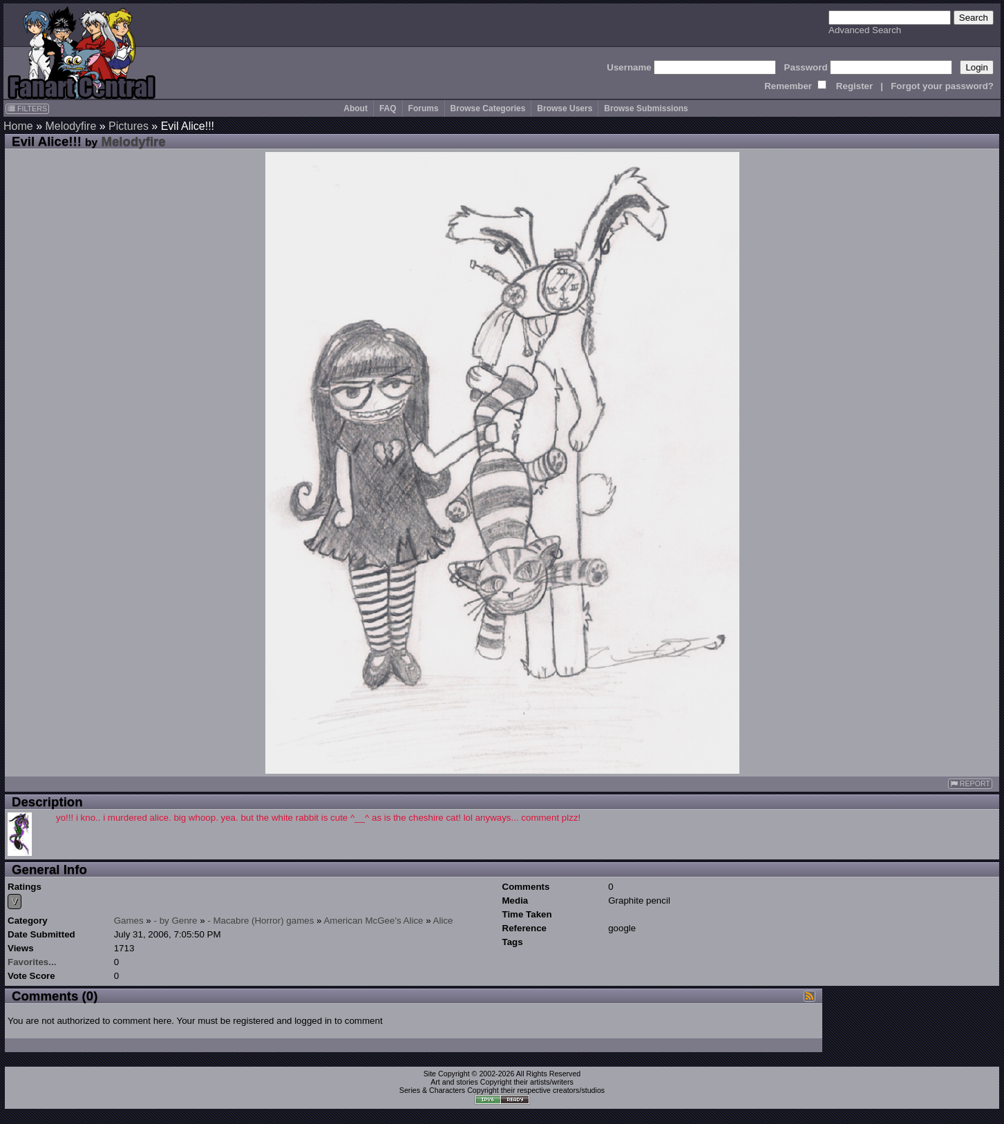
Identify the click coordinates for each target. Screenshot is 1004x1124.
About (355, 108)
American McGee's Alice (373, 920)
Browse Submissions (646, 108)
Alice (443, 920)
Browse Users (564, 108)
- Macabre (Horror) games (260, 920)
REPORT (970, 783)
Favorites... (32, 962)
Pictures (128, 126)
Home (18, 126)
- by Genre (176, 920)
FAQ (388, 108)
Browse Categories (488, 108)
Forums (423, 108)
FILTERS (27, 108)
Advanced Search (864, 30)
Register (854, 86)
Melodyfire (70, 126)
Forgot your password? (942, 86)
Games (129, 920)
